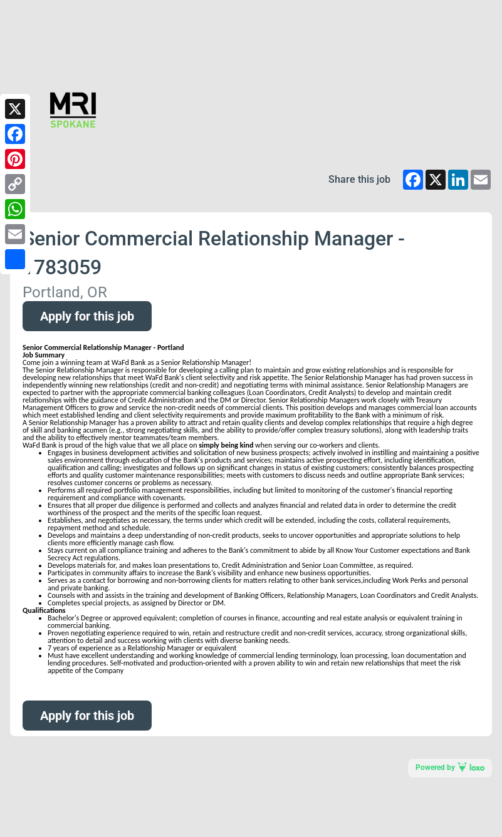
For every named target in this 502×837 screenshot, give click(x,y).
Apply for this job (87, 316)
